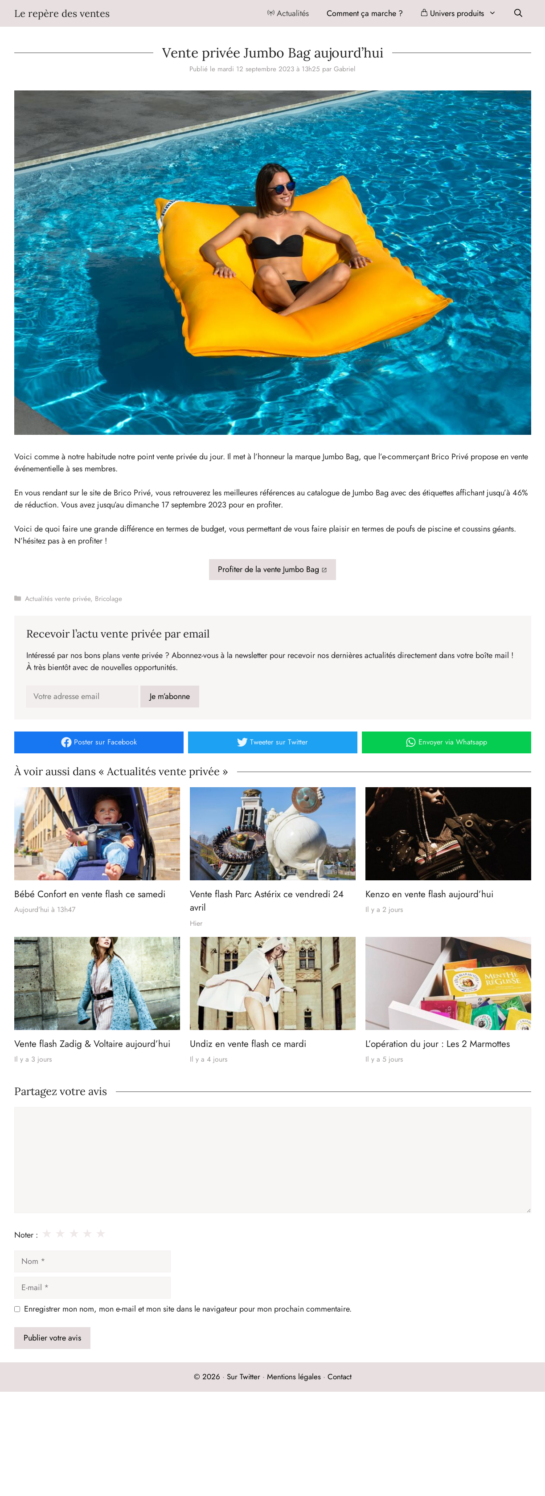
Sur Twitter (243, 1376)
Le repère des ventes (62, 13)
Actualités (288, 13)
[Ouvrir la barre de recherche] (518, 13)
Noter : (26, 1235)
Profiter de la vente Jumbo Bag (268, 569)
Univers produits (463, 13)
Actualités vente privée (57, 599)
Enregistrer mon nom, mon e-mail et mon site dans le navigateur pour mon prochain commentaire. (188, 1309)
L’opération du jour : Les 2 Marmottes (437, 1043)
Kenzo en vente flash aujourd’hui (429, 894)
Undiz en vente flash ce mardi (248, 1043)
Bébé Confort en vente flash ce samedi (89, 894)
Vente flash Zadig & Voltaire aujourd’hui (92, 1043)
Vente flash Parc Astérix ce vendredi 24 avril (267, 900)
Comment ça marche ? (365, 13)
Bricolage (108, 599)
